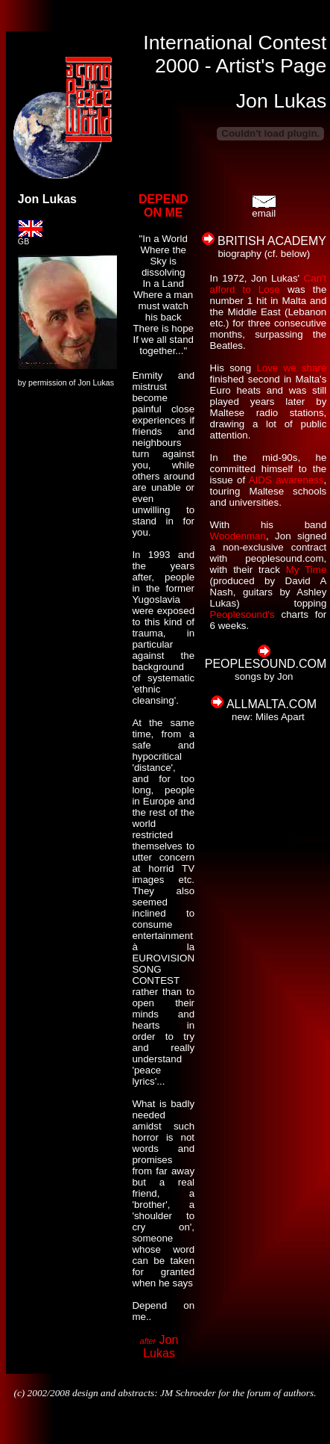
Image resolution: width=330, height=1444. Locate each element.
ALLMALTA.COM (271, 704)
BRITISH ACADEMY (272, 241)
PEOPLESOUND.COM (266, 663)
